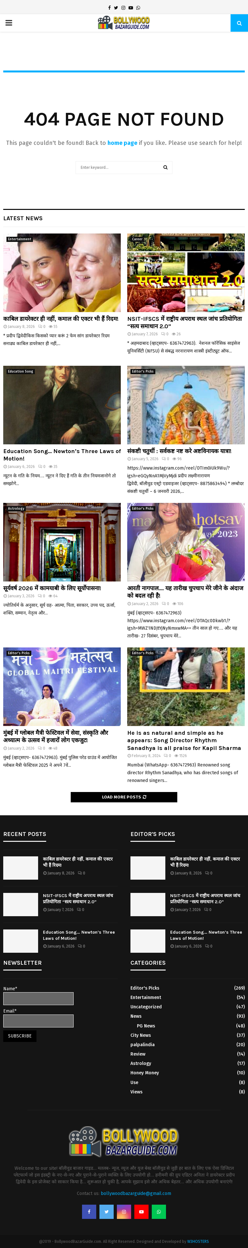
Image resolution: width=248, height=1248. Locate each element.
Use (134, 1082)
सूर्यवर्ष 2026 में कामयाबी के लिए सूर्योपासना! (52, 588)
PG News (146, 1026)
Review (137, 1054)
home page (122, 143)
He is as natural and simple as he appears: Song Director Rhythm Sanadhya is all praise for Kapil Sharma (184, 740)
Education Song (20, 372)
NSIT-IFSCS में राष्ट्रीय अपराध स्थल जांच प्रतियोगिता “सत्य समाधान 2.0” (78, 898)
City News (140, 1035)
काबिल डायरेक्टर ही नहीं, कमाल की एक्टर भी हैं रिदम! (61, 318)
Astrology (16, 509)
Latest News (23, 218)
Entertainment (19, 239)
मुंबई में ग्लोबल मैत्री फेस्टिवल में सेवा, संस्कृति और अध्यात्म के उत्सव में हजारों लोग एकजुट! (55, 736)
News (135, 1016)
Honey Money (144, 1073)
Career (137, 239)
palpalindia (142, 1044)
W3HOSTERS (198, 1241)
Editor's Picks (143, 372)
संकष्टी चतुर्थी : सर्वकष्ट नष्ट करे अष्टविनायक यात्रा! (179, 451)
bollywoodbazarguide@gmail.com (136, 1193)
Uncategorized (146, 1007)
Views (136, 1092)
